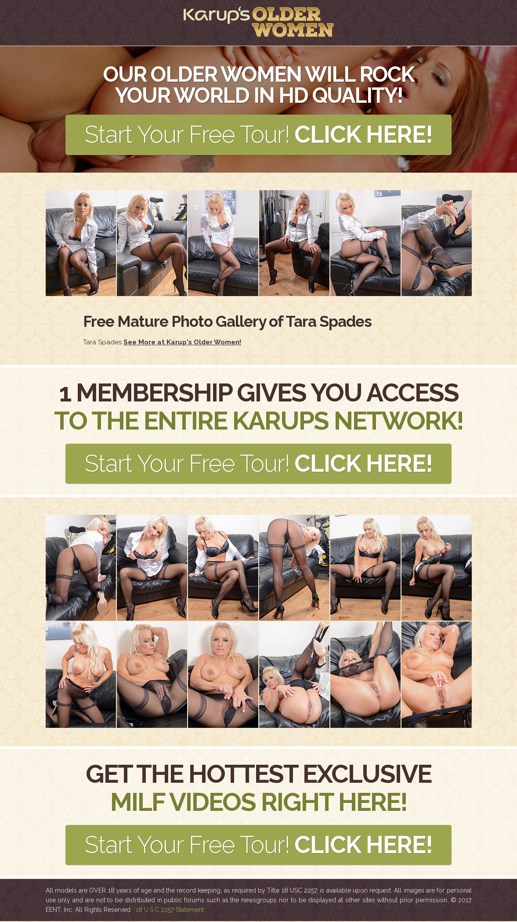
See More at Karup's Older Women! (182, 342)
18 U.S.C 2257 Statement (170, 910)
